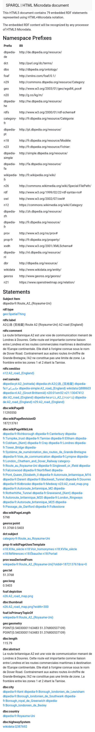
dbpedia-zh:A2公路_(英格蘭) (55, 384)
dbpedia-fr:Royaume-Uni (19, 716)
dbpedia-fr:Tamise (38, 438)
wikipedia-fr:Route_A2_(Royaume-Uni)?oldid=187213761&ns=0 (45, 564)
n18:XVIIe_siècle (66, 549)
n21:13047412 (74, 393)
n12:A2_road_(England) (18, 373)
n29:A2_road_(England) (48, 402)
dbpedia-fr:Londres (61, 443)
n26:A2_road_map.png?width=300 (26, 607)
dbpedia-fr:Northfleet (37, 470)
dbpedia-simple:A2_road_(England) (42, 388)
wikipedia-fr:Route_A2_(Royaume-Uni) (28, 617)
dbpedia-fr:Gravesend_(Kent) (51, 493)
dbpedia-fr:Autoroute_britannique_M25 (29, 502)
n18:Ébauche (33, 553)
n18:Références (13, 553)
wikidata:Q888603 (79, 388)
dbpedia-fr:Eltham (63, 438)
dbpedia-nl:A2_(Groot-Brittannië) (24, 393)
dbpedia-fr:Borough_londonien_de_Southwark (33, 696)
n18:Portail (50, 553)
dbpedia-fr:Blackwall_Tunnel (46, 479)
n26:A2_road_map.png (18, 596)
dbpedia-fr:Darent (14, 479)
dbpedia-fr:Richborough (18, 434)
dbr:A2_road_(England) (18, 397)
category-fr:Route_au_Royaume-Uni (26, 538)
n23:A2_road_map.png (73, 484)
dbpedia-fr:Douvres (78, 479)
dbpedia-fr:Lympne (63, 456)
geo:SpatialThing (14, 314)
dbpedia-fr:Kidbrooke (17, 484)
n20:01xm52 (55, 393)
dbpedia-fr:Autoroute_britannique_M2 (28, 488)
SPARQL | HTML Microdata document (37, 5)
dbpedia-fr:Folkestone (49, 506)
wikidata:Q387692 (15, 726)
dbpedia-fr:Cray (37, 443)
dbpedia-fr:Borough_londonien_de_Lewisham (54, 692)
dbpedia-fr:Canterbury (49, 434)
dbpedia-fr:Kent (13, 692)
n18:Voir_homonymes (39, 549)
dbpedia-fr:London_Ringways (63, 497)
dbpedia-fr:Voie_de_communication (26, 456)
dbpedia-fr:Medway (44, 484)
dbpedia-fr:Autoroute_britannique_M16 (65, 475)
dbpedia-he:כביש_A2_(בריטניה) (54, 397)
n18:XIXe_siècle (13, 549)
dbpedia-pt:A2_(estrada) (19, 384)
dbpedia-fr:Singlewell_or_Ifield (58, 466)
